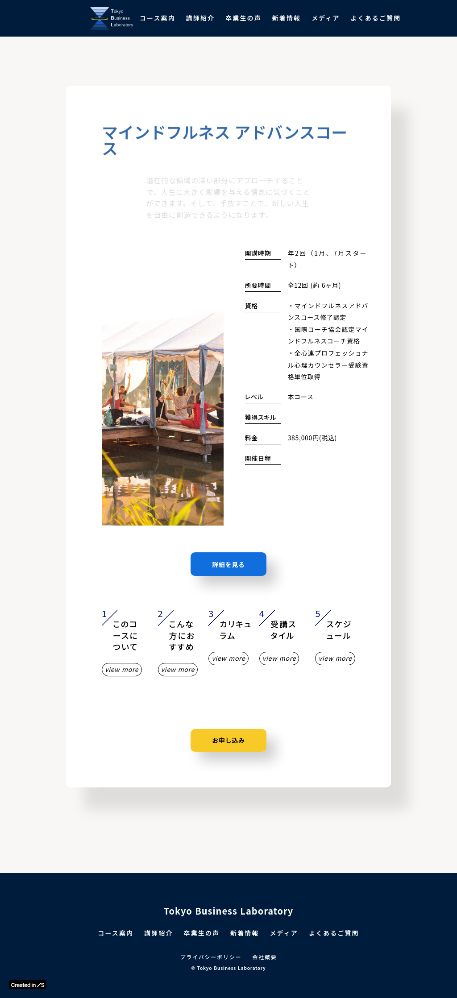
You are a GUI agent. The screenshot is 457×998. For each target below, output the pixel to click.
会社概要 (264, 957)
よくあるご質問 (376, 18)
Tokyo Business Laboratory (229, 911)
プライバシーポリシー (211, 957)
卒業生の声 (243, 18)
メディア (326, 18)
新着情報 (286, 18)
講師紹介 (200, 18)
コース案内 (157, 18)
